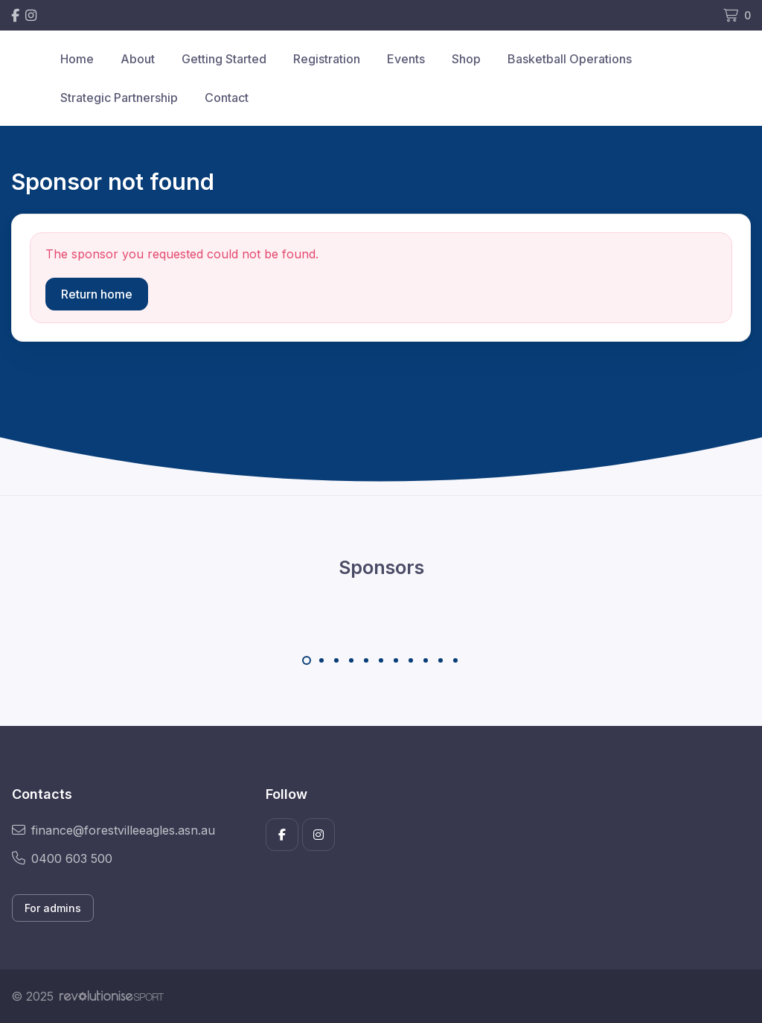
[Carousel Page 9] (425, 660)
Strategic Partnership (119, 97)
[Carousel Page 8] (410, 660)
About (138, 58)
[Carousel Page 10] (440, 660)
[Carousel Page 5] (366, 660)
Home (77, 58)
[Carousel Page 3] (336, 660)
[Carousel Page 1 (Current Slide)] (306, 660)
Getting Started (224, 58)
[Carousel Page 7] (395, 660)
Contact (227, 97)
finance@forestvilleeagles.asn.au (113, 830)
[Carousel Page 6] (381, 660)
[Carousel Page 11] (455, 660)
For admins (53, 908)
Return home (96, 294)
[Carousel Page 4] (351, 660)
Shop (466, 58)
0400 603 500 (62, 858)
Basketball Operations (570, 58)
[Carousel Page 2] (321, 660)
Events (406, 58)
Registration (326, 58)
